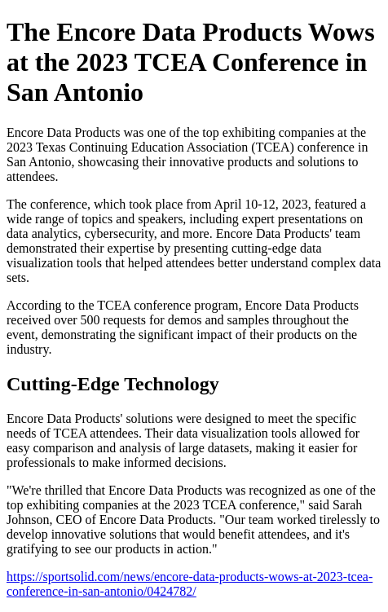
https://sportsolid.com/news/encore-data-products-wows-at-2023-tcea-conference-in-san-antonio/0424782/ (190, 584)
